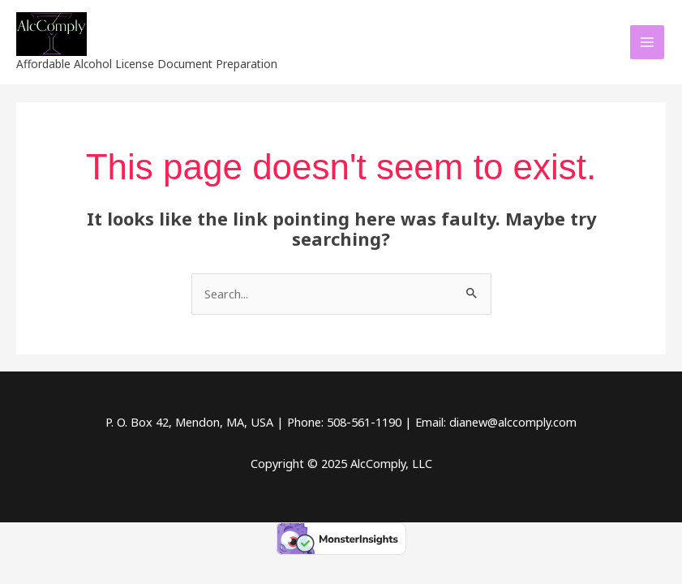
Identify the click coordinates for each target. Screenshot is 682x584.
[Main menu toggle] (647, 42)
